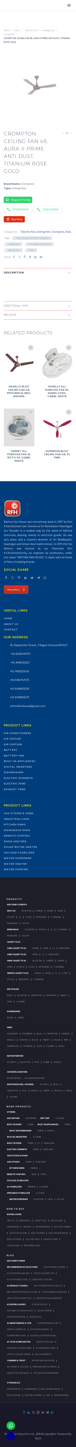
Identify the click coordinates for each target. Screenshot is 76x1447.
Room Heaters (15, 841)
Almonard (12, 1033)
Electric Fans (15, 783)
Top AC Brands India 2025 (54, 1292)
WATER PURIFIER (61, 1395)
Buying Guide (14, 1214)
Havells (11, 1039)
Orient (63, 995)
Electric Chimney (62, 1226)
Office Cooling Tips (44, 1273)
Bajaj (10, 995)
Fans (17, 30)
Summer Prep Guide (16, 1335)
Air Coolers (57, 1220)
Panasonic (12, 923)
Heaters (27, 1226)
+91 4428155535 (19, 671)
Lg (20, 917)
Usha (9, 1001)
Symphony (51, 995)
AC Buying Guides (16, 1304)
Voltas (25, 923)
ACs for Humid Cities (17, 1279)
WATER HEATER (13, 1389)
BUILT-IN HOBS (14, 1395)
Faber (21, 1017)
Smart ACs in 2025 (45, 1341)
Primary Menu (69, 5)
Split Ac (11, 910)
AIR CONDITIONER (16, 1260)
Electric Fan (14, 250)
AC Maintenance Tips (47, 1323)
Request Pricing (18, 200)
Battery (10, 749)
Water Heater (15, 863)
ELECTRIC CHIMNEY (33, 1395)
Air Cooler (12, 738)
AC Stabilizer (14, 1186)
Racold (58, 1090)
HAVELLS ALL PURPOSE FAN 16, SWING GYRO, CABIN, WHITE (57, 391)
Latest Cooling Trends (19, 1354)
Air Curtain (13, 744)
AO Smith (11, 1062)
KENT (36, 1062)
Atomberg (27, 1033)
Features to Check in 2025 (20, 1310)
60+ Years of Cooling (18, 1366)
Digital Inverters (18, 766)
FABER (46, 1062)
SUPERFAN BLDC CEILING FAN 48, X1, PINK (57, 454)
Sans (34, 1174)
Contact (11, 629)
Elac (24, 1090)
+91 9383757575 (19, 680)
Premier (31, 1186)
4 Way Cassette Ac (16, 960)
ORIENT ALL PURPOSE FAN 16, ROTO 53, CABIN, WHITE (19, 456)
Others (11, 1112)
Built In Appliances (48, 1124)
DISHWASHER (31, 1389)
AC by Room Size (39, 1304)
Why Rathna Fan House (43, 1360)
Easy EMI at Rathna (16, 1316)
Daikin (50, 910)
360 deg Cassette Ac (18, 973)
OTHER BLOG (13, 1382)
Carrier (39, 910)
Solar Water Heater (20, 846)
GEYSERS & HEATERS (17, 1071)
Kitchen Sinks (15, 824)
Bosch (10, 1017)
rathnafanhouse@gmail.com (27, 706)
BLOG (10, 1255)
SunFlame (48, 1149)
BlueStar (26, 910)
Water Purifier (16, 869)
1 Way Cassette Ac (16, 948)
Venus (61, 1046)
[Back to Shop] (67, 133)
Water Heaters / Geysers (20, 1084)
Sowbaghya (13, 1046)
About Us (11, 624)
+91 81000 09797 (20, 653)
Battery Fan (14, 755)
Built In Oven (14, 1143)
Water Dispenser (17, 858)
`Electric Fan (31, 30)
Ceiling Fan (48, 30)
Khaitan (23, 1039)
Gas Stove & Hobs (18, 1233)
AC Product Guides (17, 1285)
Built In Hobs (14, 1124)
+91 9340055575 (19, 697)
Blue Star (25, 1062)
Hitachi (11, 917)
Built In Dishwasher (20, 1130)
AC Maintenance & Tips (19, 1323)
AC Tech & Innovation (18, 1341)
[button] (7, 284)
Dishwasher (13, 772)
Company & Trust (16, 1360)
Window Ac (13, 929)
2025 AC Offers (44, 1310)
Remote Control (17, 835)
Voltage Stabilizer (19, 852)
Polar (57, 1039)
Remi (66, 1039)
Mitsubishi (41, 917)
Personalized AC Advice (45, 1366)
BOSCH (50, 1130)
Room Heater (13, 1078)
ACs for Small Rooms (54, 1267)
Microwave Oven (17, 830)
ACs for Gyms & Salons (18, 1273)
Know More (16, 589)
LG (38, 1143)
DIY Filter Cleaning (39, 1329)
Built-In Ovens (14, 1239)
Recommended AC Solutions (22, 1267)
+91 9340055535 (19, 688)
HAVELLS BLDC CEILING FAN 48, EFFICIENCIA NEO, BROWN (19, 391)
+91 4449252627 (20, 662)
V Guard (50, 1046)
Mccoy (35, 1039)
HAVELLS (57, 1062)
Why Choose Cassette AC (19, 1298)
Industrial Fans (16, 818)
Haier (60, 910)
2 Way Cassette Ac (16, 954)
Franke (34, 1168)
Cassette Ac (13, 942)
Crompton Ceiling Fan (40, 244)
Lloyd (29, 917)
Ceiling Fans (13, 1245)
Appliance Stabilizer (18, 1193)
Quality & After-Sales (18, 1373)
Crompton (9, 34)
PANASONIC (49, 1143)
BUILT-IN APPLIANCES (50, 1389)
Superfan (28, 1046)
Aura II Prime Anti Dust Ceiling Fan (32, 238)
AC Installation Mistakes (43, 1335)
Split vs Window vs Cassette (48, 1285)
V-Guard (20, 1001)
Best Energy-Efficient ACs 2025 (22, 1292)
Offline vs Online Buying (46, 1373)
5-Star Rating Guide (46, 1348)
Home (7, 30)
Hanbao (66, 1033)
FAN (48, 1395)
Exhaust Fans (15, 789)
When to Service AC (16, 1329)
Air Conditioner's (17, 904)
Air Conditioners (17, 733)
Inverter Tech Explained (19, 1348)
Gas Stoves (13, 1161)
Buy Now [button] (14, 219)
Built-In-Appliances (19, 761)
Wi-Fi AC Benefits (43, 1354)
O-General (56, 917)
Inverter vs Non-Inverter (48, 1298)
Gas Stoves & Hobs (19, 813)
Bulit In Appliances (58, 1233)
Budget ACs (36, 1316)
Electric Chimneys (18, 778)
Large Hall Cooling (42, 1279)
